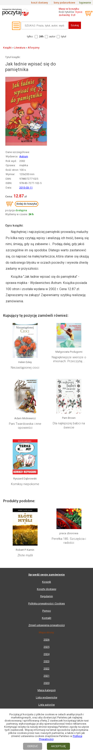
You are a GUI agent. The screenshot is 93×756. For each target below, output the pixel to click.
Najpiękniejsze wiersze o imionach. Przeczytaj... (69, 359)
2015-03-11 (26, 187)
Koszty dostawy (46, 589)
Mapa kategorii (47, 690)
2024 (46, 654)
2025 (46, 646)
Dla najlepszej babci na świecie (69, 425)
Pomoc (46, 610)
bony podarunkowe (64, 2)
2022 (46, 668)
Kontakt (46, 618)
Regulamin (46, 596)
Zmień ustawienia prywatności (46, 625)
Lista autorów (46, 704)
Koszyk (46, 581)
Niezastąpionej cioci (25, 367)
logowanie (85, 2)
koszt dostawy (39, 2)
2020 (46, 683)
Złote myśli (25, 555)
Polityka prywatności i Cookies (46, 603)
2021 (46, 675)
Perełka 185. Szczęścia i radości (69, 541)
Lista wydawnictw (46, 697)
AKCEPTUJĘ (58, 746)
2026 (46, 639)
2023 (46, 661)
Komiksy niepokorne (25, 484)
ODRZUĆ (32, 746)
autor (52, 36)
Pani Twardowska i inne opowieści (25, 426)
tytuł (63, 36)
